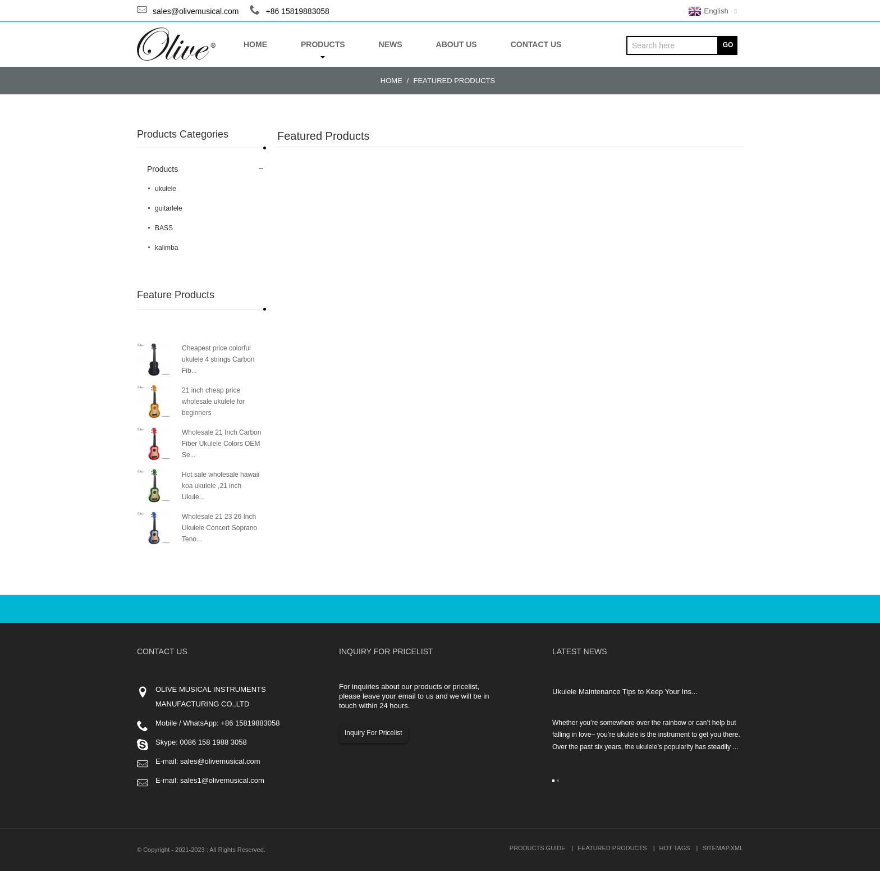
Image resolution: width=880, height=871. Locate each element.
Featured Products (454, 80)
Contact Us (536, 44)
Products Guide (538, 848)
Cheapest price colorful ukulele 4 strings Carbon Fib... (218, 359)
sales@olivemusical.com (196, 11)
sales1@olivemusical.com (222, 780)
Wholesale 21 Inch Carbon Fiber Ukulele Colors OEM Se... (221, 443)
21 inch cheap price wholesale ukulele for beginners (213, 401)
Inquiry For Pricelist (373, 733)
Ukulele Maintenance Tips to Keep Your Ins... (625, 691)
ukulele (165, 189)
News (390, 44)
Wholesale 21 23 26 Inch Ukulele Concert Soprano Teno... (219, 528)
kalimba (166, 248)
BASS (164, 228)
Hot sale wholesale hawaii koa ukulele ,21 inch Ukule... (220, 486)
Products (323, 49)
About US (456, 44)
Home (255, 44)
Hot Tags (674, 848)
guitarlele (168, 208)
